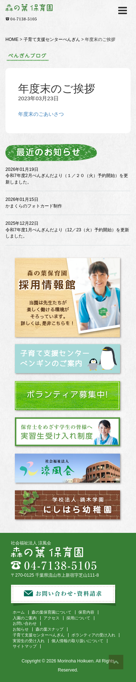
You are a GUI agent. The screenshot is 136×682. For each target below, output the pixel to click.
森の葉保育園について (51, 612)
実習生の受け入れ (29, 641)
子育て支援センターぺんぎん (52, 39)
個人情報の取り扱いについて (77, 641)
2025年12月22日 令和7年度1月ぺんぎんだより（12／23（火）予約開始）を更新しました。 (67, 230)
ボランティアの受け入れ (93, 635)
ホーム (19, 612)
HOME (11, 39)
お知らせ (21, 629)
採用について (78, 618)
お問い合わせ (25, 623)
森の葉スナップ (49, 629)
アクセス (51, 618)
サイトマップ (25, 646)
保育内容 (86, 612)
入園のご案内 (25, 618)
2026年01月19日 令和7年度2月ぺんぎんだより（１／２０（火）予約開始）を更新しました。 (66, 176)
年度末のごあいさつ (41, 114)
